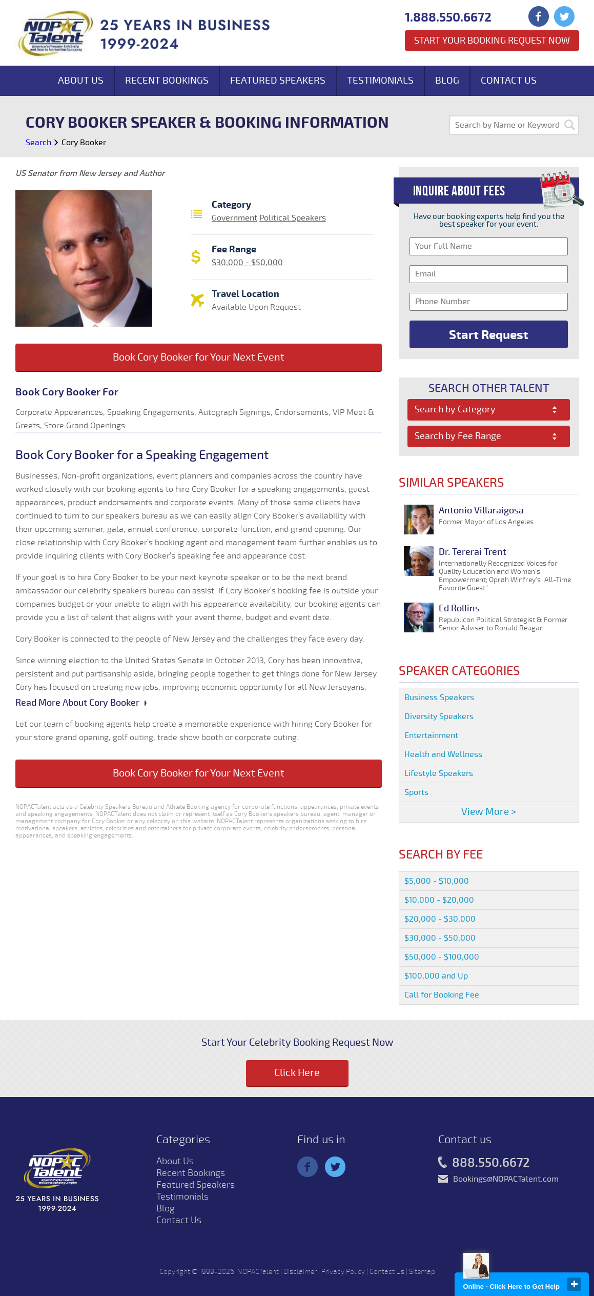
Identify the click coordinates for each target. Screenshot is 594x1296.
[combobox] (488, 410)
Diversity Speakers (439, 716)
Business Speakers (439, 697)
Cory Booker (84, 142)
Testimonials (380, 80)
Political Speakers (292, 218)
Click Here (297, 1072)
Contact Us (509, 80)
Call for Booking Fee (441, 995)
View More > (488, 812)
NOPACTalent (258, 1271)
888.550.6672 (484, 1163)
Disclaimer (300, 1271)
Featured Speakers (277, 80)
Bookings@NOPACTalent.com (506, 1179)
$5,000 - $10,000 (436, 881)
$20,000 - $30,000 (440, 919)
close (574, 1284)
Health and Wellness (443, 754)
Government (234, 218)
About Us (81, 80)
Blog (447, 80)
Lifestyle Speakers (438, 773)
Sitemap (422, 1271)
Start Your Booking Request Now (492, 40)
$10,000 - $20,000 (439, 900)
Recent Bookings (167, 80)
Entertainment (431, 735)
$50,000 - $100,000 (441, 957)
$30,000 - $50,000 (247, 262)
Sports (416, 792)
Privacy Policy (343, 1271)
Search (38, 142)
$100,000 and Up (436, 976)
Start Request (488, 335)
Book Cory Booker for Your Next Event (198, 357)
